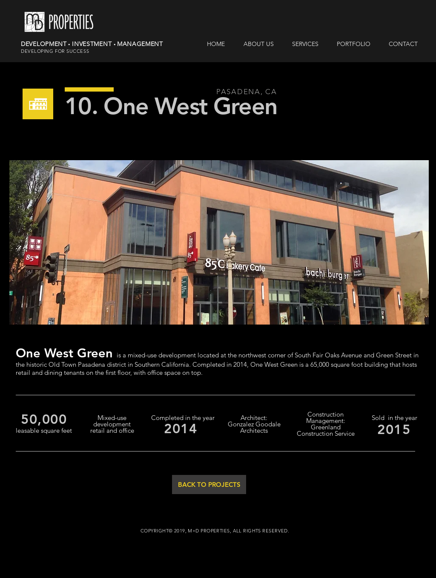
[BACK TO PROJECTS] (209, 484)
